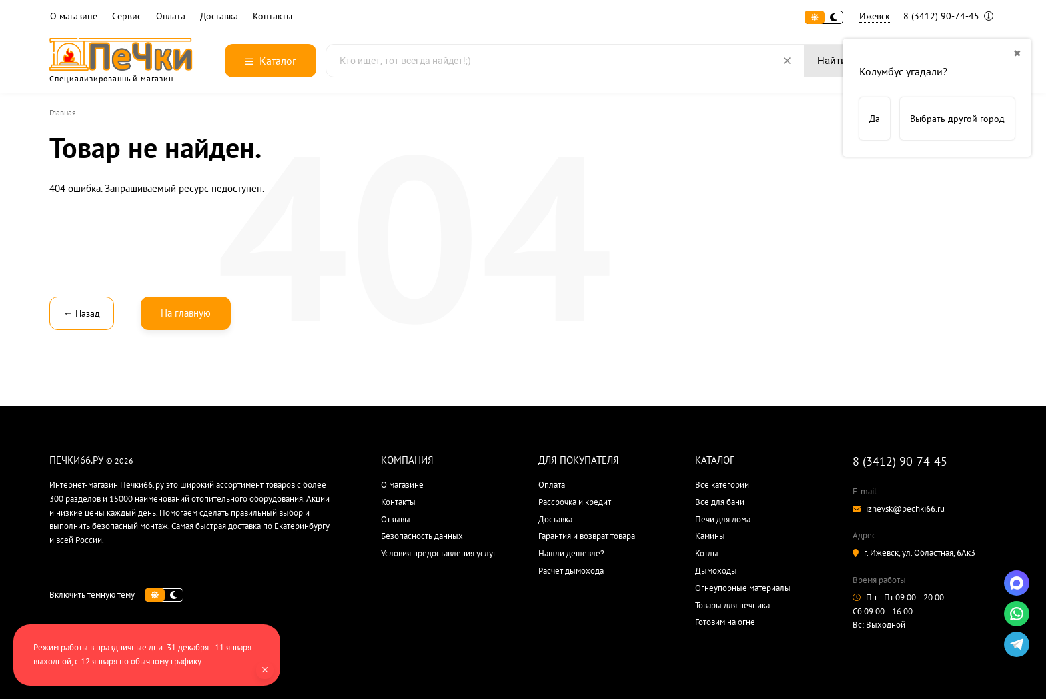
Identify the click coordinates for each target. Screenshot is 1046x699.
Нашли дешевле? (571, 553)
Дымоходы (716, 570)
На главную (186, 313)
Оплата (170, 16)
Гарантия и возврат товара (586, 536)
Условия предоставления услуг (438, 553)
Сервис (126, 16)
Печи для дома (722, 519)
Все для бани (719, 502)
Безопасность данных (422, 536)
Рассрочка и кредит (574, 502)
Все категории (722, 484)
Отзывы (395, 519)
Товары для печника (732, 605)
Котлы (706, 553)
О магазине (73, 16)
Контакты (272, 16)
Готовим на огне (725, 622)
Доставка (219, 16)
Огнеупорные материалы (743, 588)
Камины (710, 536)
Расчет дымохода (571, 570)
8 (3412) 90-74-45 (948, 16)
